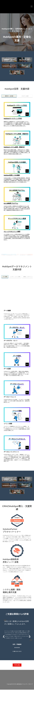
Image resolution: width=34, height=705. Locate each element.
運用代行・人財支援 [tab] (9, 90)
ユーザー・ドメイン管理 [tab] (16, 283)
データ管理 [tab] (5, 283)
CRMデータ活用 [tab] (25, 90)
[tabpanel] (17, 166)
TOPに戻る (17, 660)
